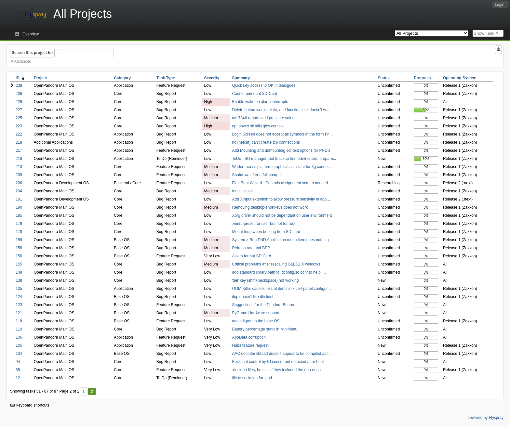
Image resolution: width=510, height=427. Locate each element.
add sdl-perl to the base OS (255, 321)
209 (19, 175)
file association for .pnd (252, 378)
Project (40, 78)
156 (19, 256)
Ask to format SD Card (251, 256)
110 (19, 329)
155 (19, 264)
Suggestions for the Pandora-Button (263, 305)
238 (19, 85)
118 (19, 321)
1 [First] (83, 391)
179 (19, 223)
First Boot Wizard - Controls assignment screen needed (280, 183)
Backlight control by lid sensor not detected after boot (278, 361)
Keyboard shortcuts (29, 405)
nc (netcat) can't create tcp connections (266, 142)
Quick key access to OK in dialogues (263, 85)
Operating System (459, 78)
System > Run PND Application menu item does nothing (280, 240)
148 (19, 272)
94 (18, 361)
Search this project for (32, 52)
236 (19, 93)
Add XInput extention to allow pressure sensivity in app (279, 199)
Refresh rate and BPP (251, 248)
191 (19, 199)
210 (19, 166)
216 (19, 158)
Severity (211, 78)
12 (18, 378)
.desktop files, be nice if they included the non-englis (277, 370)
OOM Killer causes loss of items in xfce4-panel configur (279, 288)
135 (19, 288)
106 (19, 337)
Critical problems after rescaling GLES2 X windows (276, 264)
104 (19, 353)
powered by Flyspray (485, 417)
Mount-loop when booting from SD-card (266, 231)
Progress (422, 78)
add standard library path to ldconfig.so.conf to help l (277, 272)
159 (19, 240)
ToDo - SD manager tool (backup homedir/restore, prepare (282, 158)
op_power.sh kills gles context (258, 126)
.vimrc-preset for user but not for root (263, 223)
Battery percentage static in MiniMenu (264, 329)
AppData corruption (248, 337)
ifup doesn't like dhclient (252, 296)
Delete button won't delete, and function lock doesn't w (279, 110)
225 (19, 118)
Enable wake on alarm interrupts (260, 101)
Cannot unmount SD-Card (254, 93)
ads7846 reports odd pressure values (264, 118)
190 (19, 207)
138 (19, 280)
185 (19, 215)
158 (19, 248)
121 (19, 313)
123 (19, 305)
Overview (30, 34)
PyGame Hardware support (255, 313)
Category (122, 78)
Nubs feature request (250, 345)
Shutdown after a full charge (256, 175)
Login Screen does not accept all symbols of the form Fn (280, 134)
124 (19, 296)
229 (19, 101)
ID (20, 78)
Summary (241, 78)
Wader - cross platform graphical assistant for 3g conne (280, 166)
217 (19, 150)
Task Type (165, 78)
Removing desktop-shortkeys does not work (270, 207)
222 (19, 134)
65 (18, 370)
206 (19, 183)
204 (19, 191)
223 (19, 126)
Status (384, 78)
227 (19, 110)
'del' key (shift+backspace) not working (265, 280)
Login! (500, 4)
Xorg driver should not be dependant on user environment (282, 215)
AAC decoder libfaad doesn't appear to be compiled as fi (280, 353)
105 (19, 345)
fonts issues (242, 191)
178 (19, 231)
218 (19, 142)
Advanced (22, 61)
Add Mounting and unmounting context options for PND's (281, 150)
